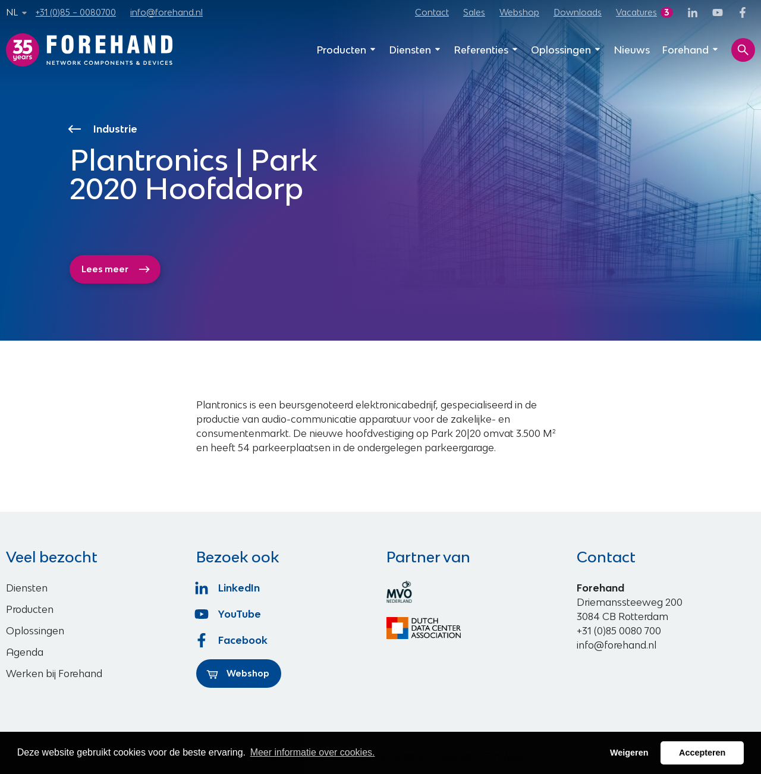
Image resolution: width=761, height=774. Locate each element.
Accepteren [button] (702, 752)
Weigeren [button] (629, 752)
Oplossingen (566, 50)
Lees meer (115, 269)
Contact (432, 12)
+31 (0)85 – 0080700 (76, 12)
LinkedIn (228, 588)
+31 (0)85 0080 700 (619, 631)
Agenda (24, 652)
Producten (346, 50)
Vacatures (636, 12)
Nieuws (632, 50)
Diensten (415, 50)
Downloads (578, 12)
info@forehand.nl (166, 12)
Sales (474, 12)
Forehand (690, 50)
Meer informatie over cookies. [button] (312, 752)
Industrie (104, 129)
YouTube (228, 614)
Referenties (486, 50)
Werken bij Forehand (54, 673)
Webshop (519, 12)
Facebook (232, 640)
